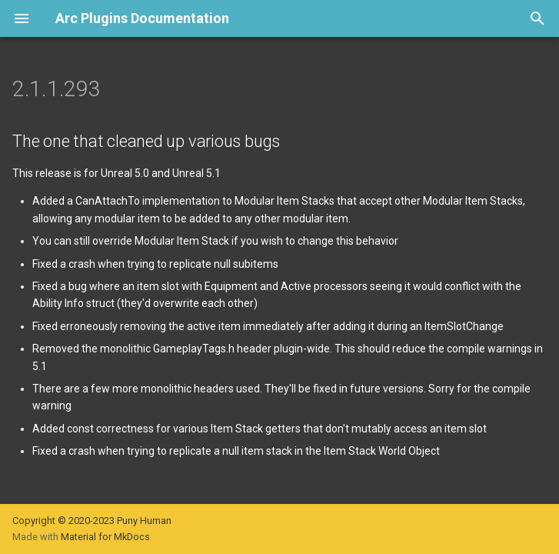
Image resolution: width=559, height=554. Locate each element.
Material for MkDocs (105, 536)
